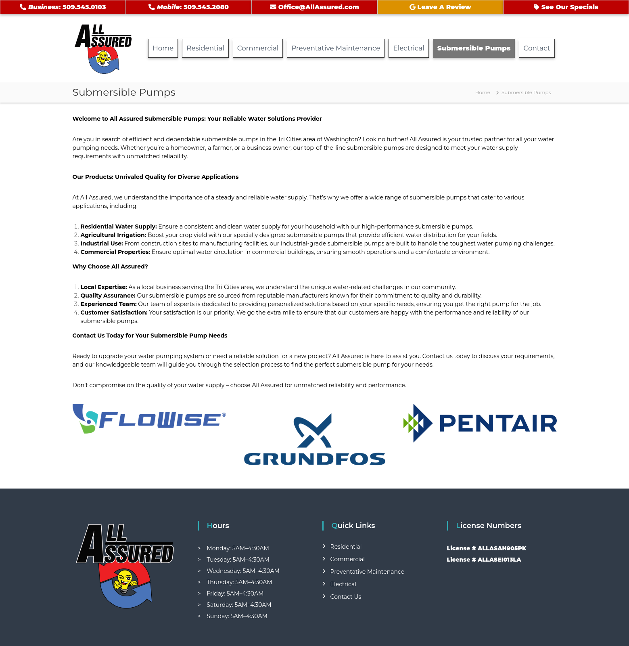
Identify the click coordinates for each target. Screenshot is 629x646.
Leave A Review (440, 7)
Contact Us (346, 596)
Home (163, 48)
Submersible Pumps (474, 48)
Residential (205, 48)
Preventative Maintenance (335, 48)
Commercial (258, 48)
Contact (536, 48)
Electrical (408, 48)
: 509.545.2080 (188, 7)
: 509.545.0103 (63, 7)
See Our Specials (566, 7)
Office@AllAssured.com (314, 7)
